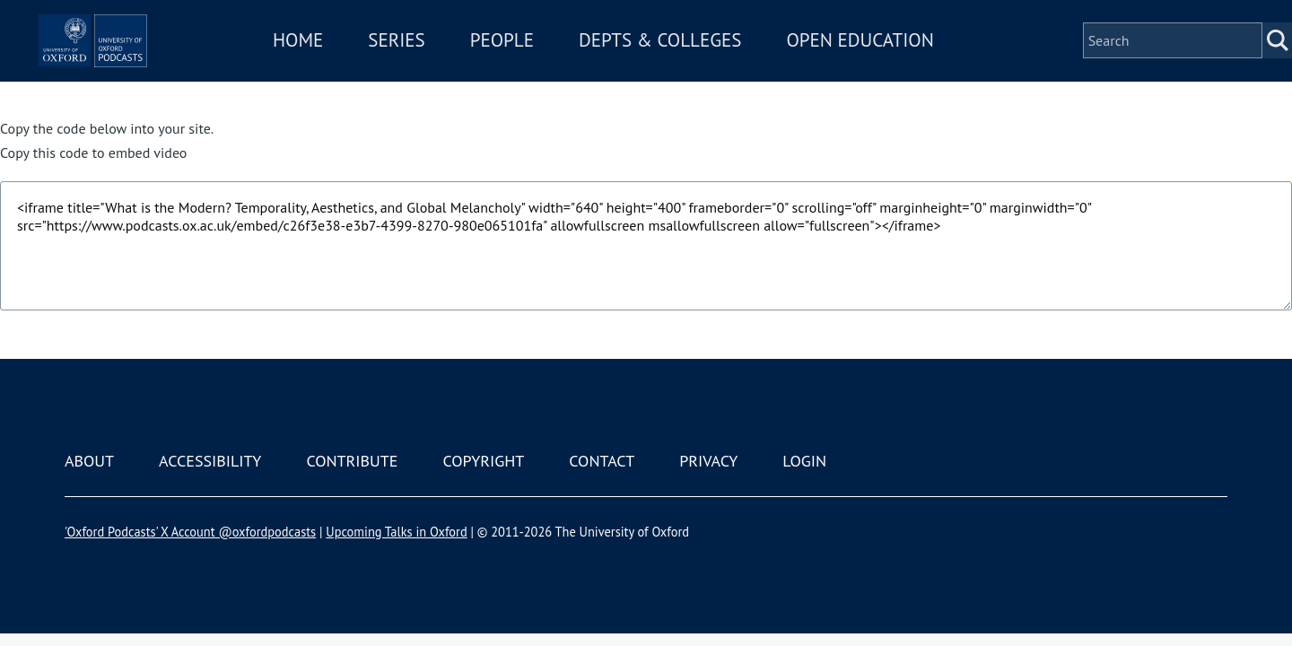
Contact (601, 460)
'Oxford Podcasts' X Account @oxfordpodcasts (190, 531)
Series (450, 66)
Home (352, 66)
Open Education (913, 66)
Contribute (351, 460)
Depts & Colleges (714, 66)
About (89, 460)
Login (804, 460)
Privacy (708, 460)
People (555, 66)
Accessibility (210, 460)
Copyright (483, 460)
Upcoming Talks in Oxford (396, 531)
